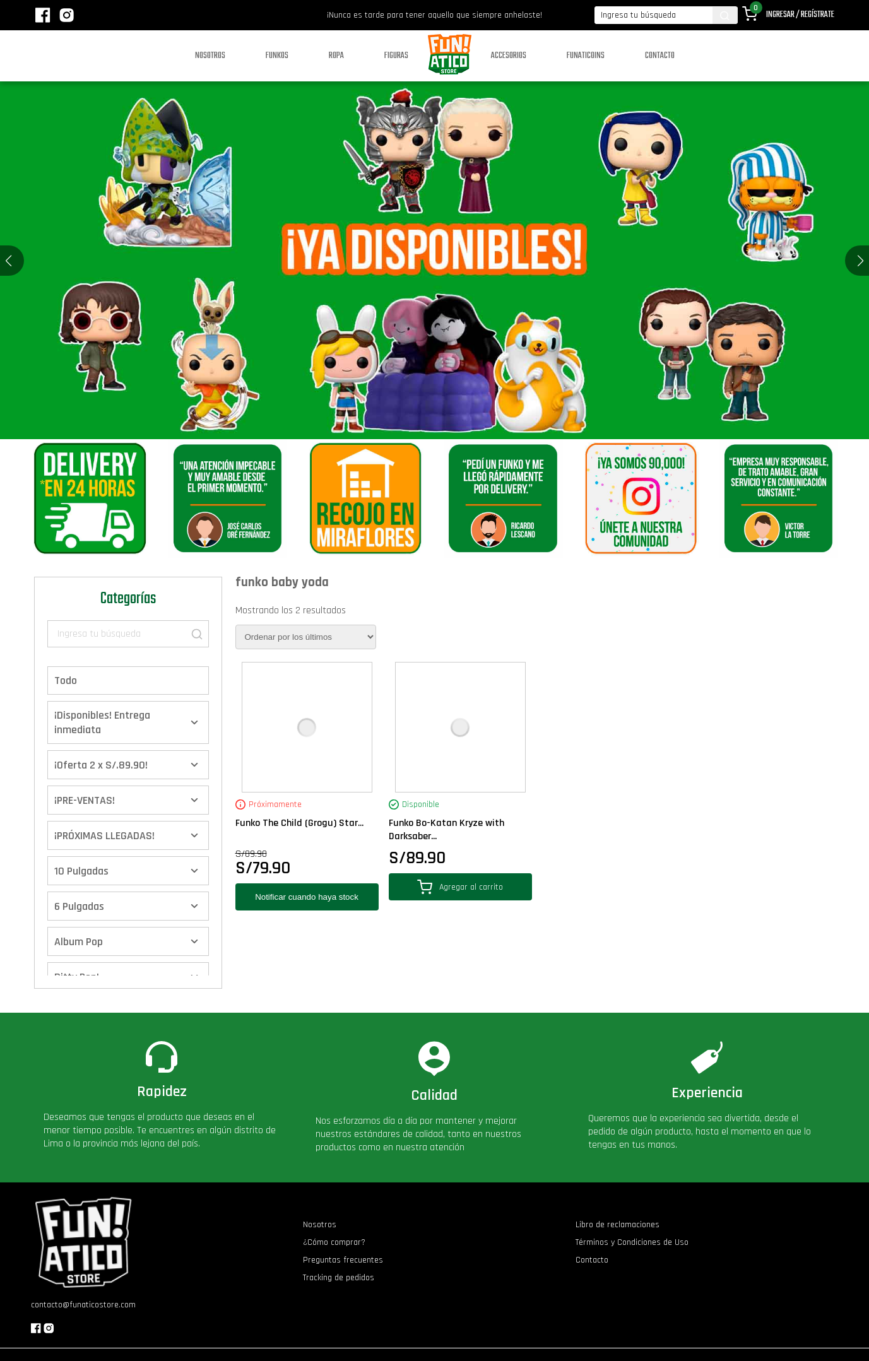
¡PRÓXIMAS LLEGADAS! (104, 835)
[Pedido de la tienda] (305, 637)
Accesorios (508, 56)
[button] (860, 260)
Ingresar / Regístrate (800, 15)
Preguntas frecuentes (343, 1260)
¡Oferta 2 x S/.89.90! (101, 765)
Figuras (396, 56)
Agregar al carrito (460, 887)
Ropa (336, 56)
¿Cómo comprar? (334, 1242)
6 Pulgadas (79, 906)
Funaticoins (586, 56)
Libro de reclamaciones (617, 1224)
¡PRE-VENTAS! (84, 800)
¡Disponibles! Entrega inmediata (102, 722)
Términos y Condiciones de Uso (632, 1242)
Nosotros (210, 56)
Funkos (277, 56)
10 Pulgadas (81, 871)
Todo (65, 680)
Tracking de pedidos (338, 1277)
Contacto (660, 56)
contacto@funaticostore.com (83, 1305)
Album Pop (78, 941)
